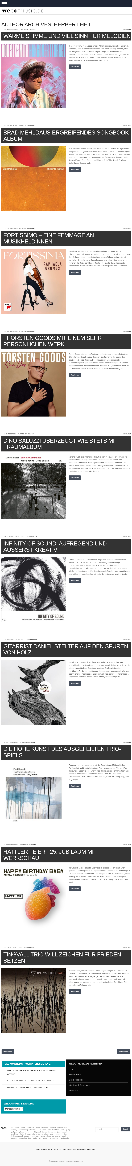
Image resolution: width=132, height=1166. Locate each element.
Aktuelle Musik (75, 1074)
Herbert (33, 29)
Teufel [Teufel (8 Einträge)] (35, 1138)
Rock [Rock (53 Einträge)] (32, 1136)
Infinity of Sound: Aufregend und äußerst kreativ (55, 546)
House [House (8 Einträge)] (28, 1132)
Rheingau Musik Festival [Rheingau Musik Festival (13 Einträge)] (20, 1136)
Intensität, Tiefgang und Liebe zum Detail (28, 1087)
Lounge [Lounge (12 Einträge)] (28, 1134)
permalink (126, 29)
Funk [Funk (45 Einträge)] (62, 1130)
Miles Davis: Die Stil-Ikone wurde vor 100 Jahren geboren (31, 1072)
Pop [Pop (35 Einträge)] (51, 1134)
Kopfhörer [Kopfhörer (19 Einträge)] (15, 1134)
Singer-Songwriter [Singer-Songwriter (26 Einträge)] (53, 1136)
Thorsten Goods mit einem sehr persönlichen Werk (52, 341)
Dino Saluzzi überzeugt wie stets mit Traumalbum (60, 444)
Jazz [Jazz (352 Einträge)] (58, 1132)
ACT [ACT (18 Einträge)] (12, 1128)
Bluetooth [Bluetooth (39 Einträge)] (30, 1128)
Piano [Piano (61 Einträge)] (46, 1134)
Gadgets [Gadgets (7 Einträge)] (14, 1132)
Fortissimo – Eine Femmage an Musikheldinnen (48, 238)
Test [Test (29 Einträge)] (29, 1138)
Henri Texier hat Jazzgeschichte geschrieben (30, 1081)
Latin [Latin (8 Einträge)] (22, 1134)
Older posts (7, 1052)
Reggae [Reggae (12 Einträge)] (57, 1134)
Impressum (73, 1090)
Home (71, 1069)
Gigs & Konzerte (76, 1080)
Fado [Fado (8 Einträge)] (44, 1130)
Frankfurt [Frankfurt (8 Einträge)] (55, 1130)
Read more (75, 67)
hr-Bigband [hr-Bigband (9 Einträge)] (36, 1132)
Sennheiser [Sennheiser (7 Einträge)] (40, 1136)
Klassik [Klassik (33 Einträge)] (64, 1132)
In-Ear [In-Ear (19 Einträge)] (44, 1132)
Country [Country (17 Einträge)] (14, 1130)
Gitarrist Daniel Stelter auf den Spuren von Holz (65, 649)
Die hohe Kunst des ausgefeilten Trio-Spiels (62, 752)
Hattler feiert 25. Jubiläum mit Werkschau (50, 855)
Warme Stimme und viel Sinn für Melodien (67, 36)
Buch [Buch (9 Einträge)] (38, 1128)
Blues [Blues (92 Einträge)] (23, 1128)
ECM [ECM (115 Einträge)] (39, 1130)
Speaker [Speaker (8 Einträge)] (14, 1138)
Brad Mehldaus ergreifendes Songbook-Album (66, 135)
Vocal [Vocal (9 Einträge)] (45, 1138)
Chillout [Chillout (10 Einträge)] (53, 1128)
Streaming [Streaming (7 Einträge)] (23, 1138)
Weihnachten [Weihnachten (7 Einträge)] (54, 1138)
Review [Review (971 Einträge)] (64, 1134)
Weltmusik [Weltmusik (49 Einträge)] (65, 1138)
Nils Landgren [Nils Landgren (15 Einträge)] (37, 1134)
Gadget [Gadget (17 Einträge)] (68, 1130)
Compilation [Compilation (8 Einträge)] (62, 1128)
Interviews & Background (79, 1085)
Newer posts (123, 1052)
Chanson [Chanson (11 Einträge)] (44, 1128)
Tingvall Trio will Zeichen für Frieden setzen (62, 957)
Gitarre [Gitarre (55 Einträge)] (21, 1132)
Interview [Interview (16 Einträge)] (52, 1132)
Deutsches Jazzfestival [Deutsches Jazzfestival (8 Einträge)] (27, 1130)
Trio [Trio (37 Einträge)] (40, 1138)
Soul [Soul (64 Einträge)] (64, 1136)
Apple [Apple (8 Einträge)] (17, 1128)
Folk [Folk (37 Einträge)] (49, 1130)
